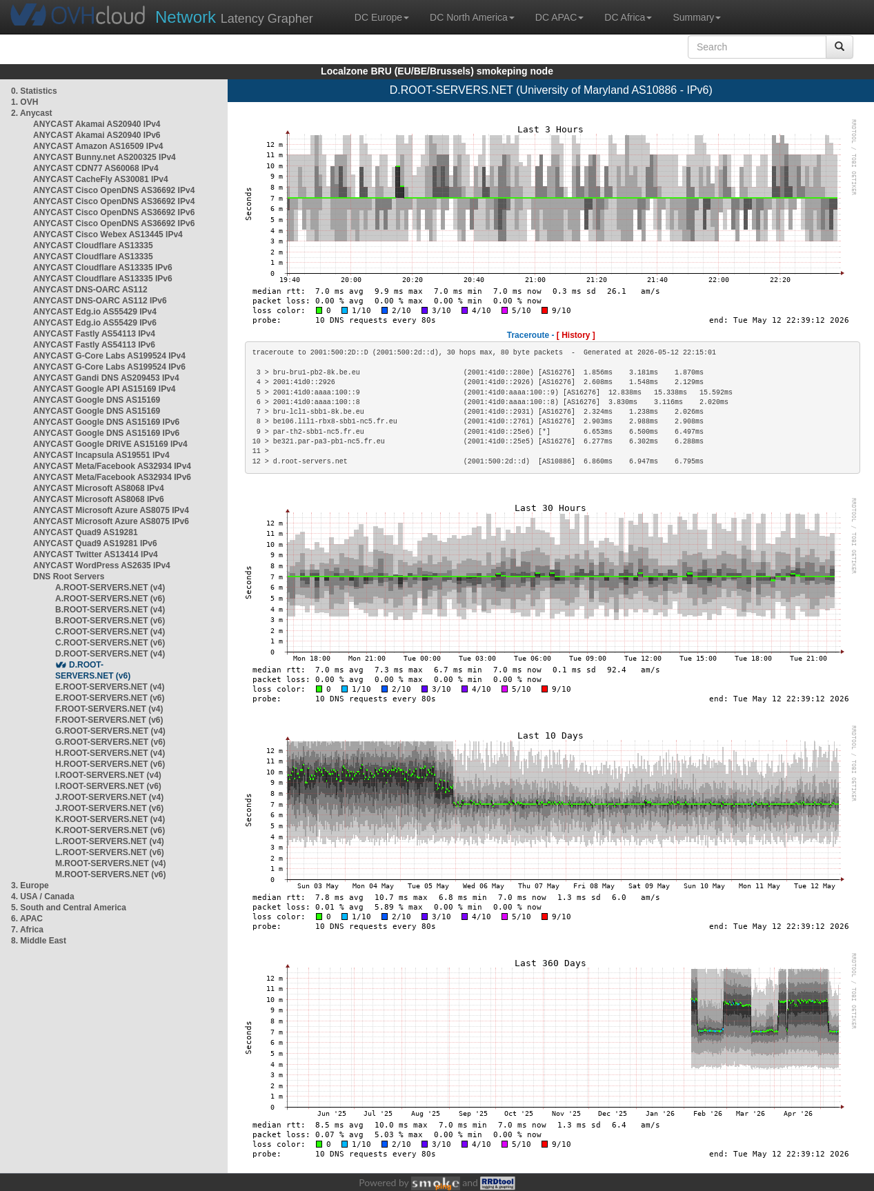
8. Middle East (38, 940)
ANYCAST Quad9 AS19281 (85, 532)
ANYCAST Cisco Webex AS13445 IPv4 (108, 234)
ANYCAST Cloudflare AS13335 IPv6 (102, 267)
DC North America (472, 17)
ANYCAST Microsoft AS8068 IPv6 (98, 499)
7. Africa (27, 929)
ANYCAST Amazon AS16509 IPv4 (98, 146)
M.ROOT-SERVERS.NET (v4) (110, 863)
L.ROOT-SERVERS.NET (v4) (109, 841)
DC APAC (559, 17)
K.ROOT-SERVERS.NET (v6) (110, 830)
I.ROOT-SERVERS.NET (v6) (108, 786)
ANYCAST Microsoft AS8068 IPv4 (98, 488)
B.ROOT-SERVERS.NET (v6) (110, 620)
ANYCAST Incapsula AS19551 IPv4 (101, 455)
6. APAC (27, 918)
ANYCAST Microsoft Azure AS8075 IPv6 (111, 521)
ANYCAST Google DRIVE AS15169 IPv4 (110, 444)
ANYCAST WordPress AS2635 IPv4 (101, 565)
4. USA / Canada (43, 896)
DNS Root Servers (68, 576)
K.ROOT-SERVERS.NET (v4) (110, 819)
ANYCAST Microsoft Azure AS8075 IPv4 (111, 510)
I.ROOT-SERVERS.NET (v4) (108, 775)
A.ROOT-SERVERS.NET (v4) (110, 587)
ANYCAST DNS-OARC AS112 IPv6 (100, 301)
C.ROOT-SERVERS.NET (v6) (110, 643)
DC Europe (382, 17)
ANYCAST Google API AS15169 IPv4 (104, 389)
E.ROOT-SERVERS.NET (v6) (109, 698)
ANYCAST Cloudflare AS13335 (93, 245)
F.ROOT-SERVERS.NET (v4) (109, 709)
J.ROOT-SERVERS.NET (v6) (109, 808)
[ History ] (576, 335)
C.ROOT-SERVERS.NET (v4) (110, 632)
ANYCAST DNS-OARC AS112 (90, 289)
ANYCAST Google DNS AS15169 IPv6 (106, 422)
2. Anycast (31, 113)
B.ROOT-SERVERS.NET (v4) (110, 609)
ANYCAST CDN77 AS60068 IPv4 (96, 168)
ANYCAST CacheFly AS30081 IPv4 (100, 179)
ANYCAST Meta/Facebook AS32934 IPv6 (112, 477)
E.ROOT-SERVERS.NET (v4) (109, 687)
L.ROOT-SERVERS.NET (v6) (109, 852)
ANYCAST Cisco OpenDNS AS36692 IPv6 (114, 212)
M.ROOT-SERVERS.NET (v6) (110, 874)
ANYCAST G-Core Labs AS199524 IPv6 (109, 367)
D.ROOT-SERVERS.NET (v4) (110, 654)
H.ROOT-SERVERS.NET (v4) (110, 753)
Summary (697, 17)
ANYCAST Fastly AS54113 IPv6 (94, 345)
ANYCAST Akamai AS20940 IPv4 (97, 124)
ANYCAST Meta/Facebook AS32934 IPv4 (112, 466)
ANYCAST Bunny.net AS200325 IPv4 (104, 157)
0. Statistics (34, 91)
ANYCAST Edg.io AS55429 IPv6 (95, 323)
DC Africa (628, 17)
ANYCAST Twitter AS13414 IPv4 (95, 554)
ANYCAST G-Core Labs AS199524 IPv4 (109, 356)
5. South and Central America (68, 907)
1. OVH (24, 102)
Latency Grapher (234, 17)
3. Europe (30, 885)
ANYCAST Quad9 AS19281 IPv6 (95, 543)
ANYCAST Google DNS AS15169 (96, 400)
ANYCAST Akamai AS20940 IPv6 (97, 135)
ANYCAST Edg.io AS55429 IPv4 (95, 312)
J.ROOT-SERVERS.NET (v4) (109, 797)
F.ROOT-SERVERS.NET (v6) (109, 720)
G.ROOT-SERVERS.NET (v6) (110, 742)
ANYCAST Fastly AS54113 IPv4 (94, 334)
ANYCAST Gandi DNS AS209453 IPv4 (106, 378)
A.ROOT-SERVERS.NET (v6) (110, 598)
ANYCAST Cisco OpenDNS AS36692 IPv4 (114, 190)
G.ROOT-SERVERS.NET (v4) (110, 731)
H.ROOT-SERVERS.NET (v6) (110, 764)
